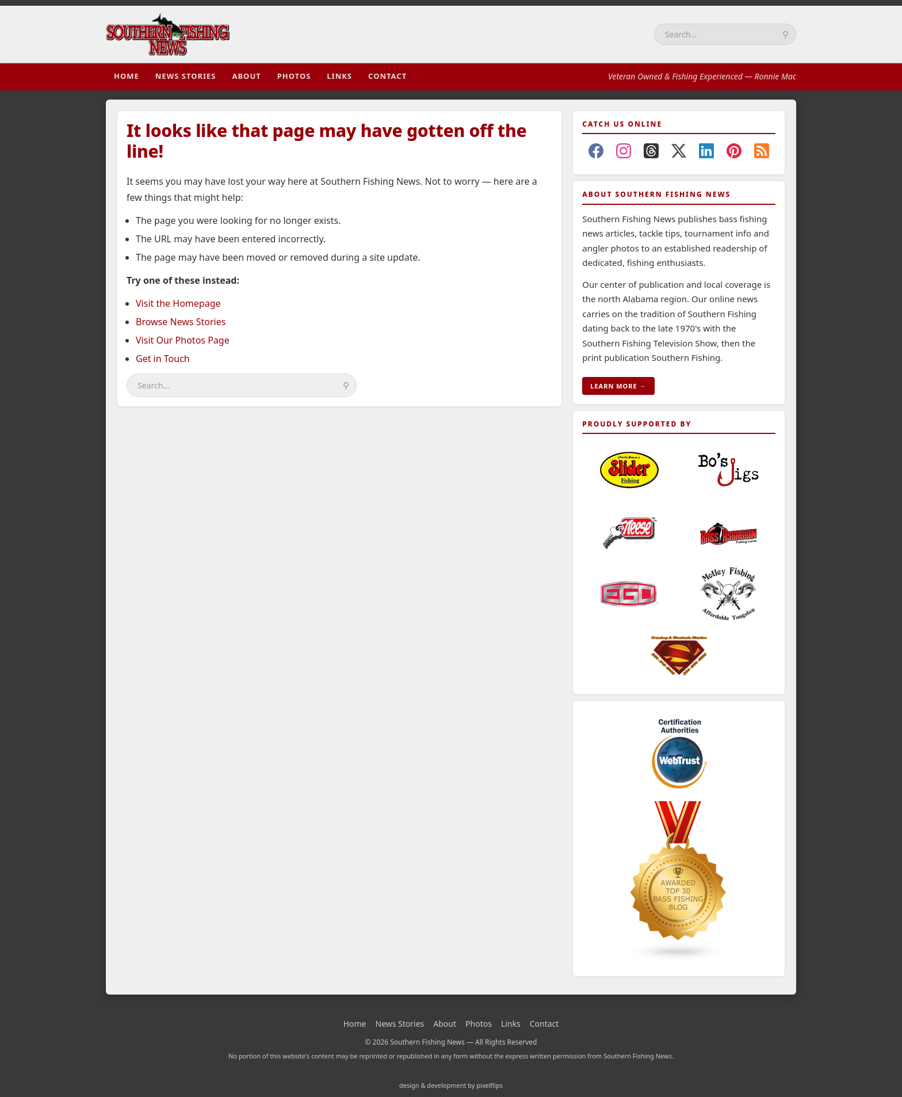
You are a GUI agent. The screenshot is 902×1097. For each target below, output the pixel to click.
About (246, 76)
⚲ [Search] (785, 34)
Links (339, 76)
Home (126, 76)
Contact (387, 76)
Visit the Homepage (178, 303)
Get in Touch (163, 358)
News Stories (185, 76)
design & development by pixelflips (451, 1085)
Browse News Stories (181, 321)
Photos (294, 76)
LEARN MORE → (618, 386)
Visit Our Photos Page (183, 340)
